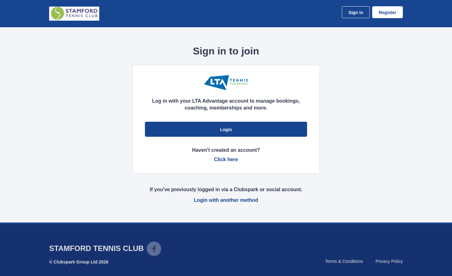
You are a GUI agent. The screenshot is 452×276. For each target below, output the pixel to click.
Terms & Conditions (344, 261)
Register (387, 12)
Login (226, 129)
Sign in (355, 12)
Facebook (154, 249)
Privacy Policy (389, 261)
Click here (226, 159)
